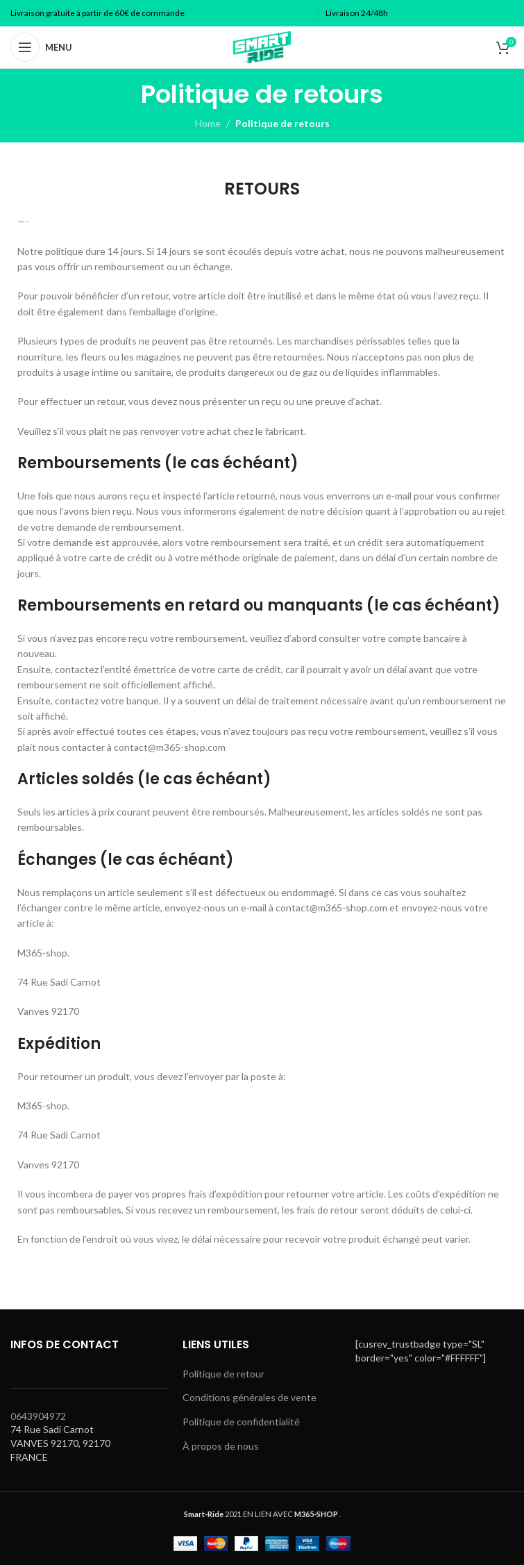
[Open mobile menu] (41, 47)
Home (208, 123)
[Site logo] (261, 46)
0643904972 (38, 1416)
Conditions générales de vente (249, 1397)
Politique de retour (223, 1374)
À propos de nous (221, 1446)
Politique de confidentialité (241, 1421)
